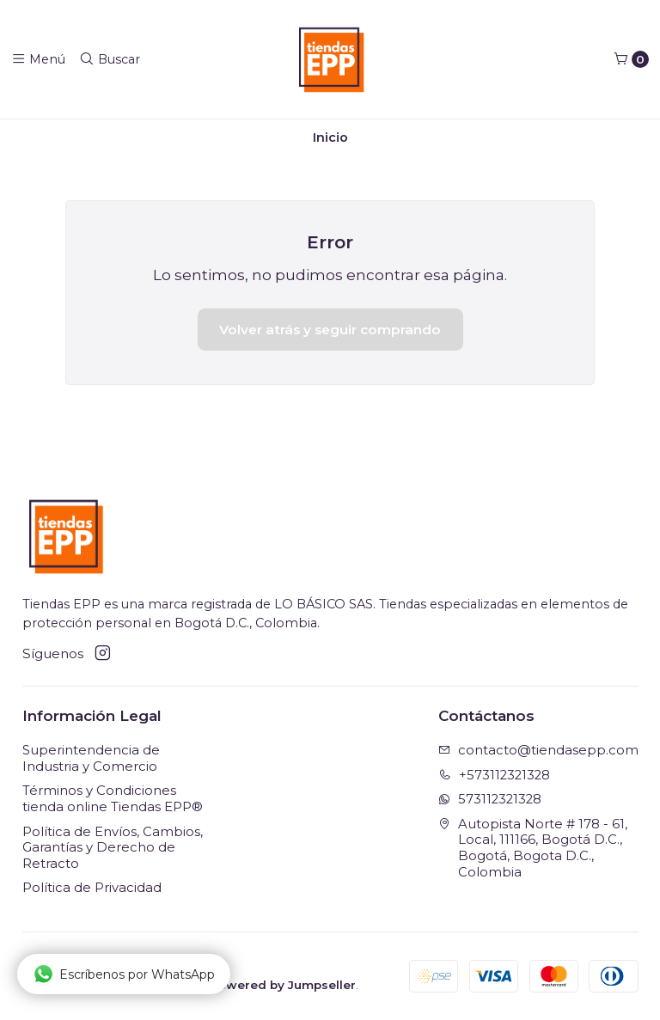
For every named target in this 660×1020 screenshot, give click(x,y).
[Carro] (631, 59)
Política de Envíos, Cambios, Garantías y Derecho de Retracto (112, 847)
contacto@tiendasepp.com (538, 750)
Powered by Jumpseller (283, 985)
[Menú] (38, 59)
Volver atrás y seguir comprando (330, 329)
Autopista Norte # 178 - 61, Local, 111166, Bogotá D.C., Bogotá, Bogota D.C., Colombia (532, 848)
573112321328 (489, 799)
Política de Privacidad (92, 887)
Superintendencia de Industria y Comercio (91, 758)
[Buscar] (109, 59)
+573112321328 (494, 775)
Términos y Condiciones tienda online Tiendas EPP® (112, 799)
